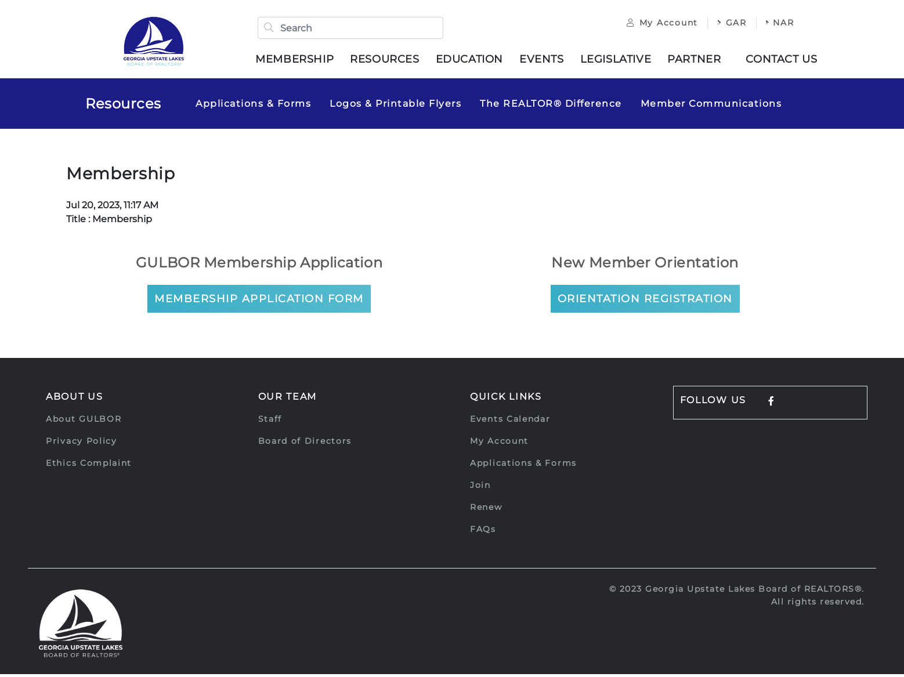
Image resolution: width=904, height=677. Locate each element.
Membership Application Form (259, 301)
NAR (772, 24)
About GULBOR (83, 422)
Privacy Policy (81, 444)
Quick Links (506, 399)
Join (480, 488)
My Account (654, 24)
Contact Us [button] (785, 61)
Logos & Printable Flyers (395, 106)
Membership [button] (298, 61)
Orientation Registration (645, 301)
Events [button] (545, 61)
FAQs (483, 532)
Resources (123, 106)
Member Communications (711, 106)
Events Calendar (510, 422)
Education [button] (473, 61)
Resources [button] (388, 61)
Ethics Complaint (89, 466)
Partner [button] (698, 61)
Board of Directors (305, 444)
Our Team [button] (287, 399)
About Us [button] (74, 399)
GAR (724, 24)
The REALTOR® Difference (551, 106)
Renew (486, 510)
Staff (270, 422)
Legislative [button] (619, 61)
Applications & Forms (253, 106)
